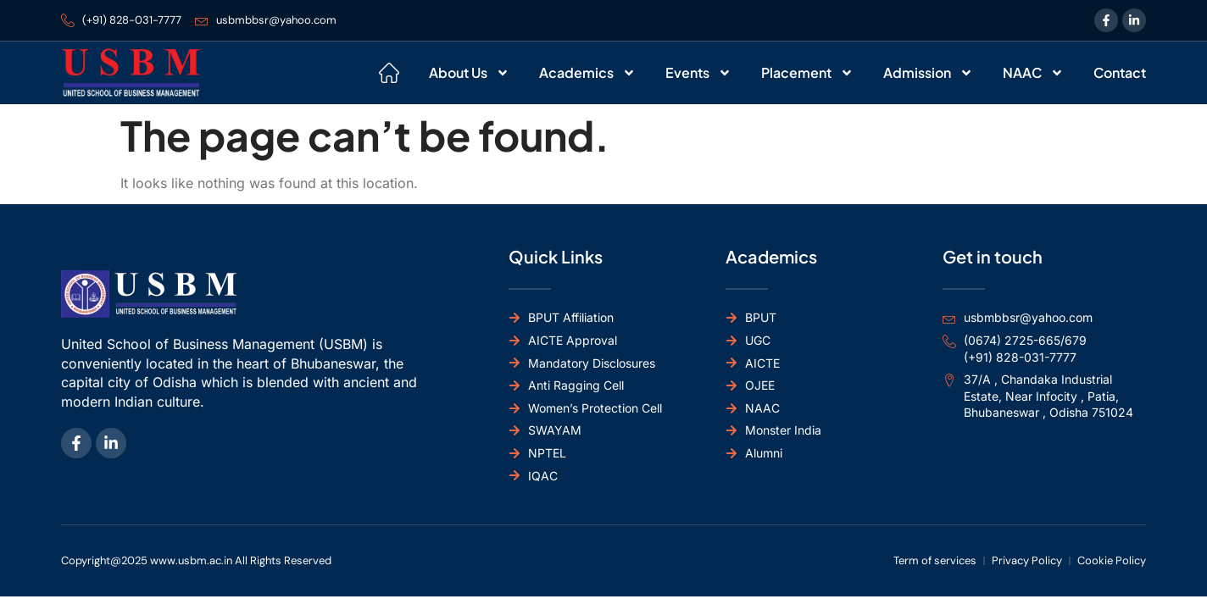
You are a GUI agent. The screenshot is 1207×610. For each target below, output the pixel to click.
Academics (587, 73)
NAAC (1033, 73)
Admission (928, 73)
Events (698, 73)
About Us (469, 73)
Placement (807, 73)
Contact (1119, 72)
